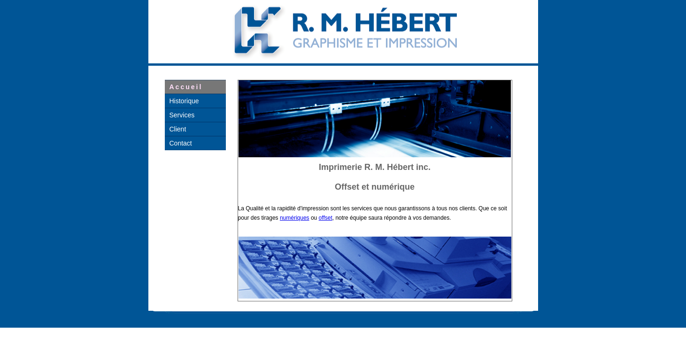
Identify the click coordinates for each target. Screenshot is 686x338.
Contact (181, 143)
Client (178, 129)
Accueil (186, 87)
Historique (184, 101)
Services (182, 115)
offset (325, 218)
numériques (294, 218)
